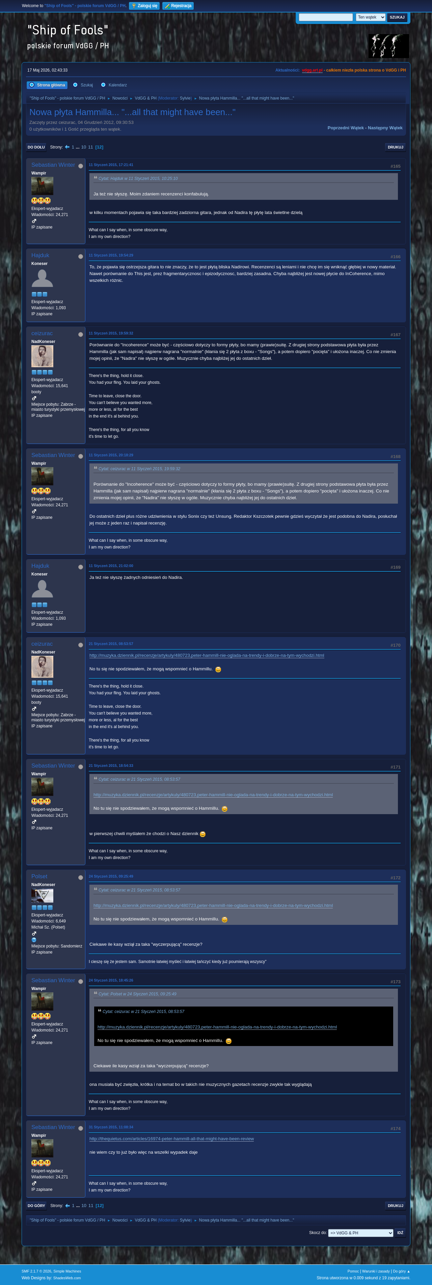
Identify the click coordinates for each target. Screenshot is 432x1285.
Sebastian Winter (53, 165)
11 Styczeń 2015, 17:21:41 (111, 165)
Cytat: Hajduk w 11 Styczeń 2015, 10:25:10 (138, 178)
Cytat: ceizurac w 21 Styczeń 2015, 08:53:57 (139, 779)
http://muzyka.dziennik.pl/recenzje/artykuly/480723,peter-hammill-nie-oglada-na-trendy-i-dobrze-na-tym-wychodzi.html (206, 655)
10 (83, 147)
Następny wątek (385, 127)
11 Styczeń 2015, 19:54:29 (111, 255)
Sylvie (185, 98)
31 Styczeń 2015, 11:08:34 (111, 1127)
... (78, 147)
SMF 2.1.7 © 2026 (36, 1271)
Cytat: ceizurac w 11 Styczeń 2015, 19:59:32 (139, 468)
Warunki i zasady (376, 1271)
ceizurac (42, 333)
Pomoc (353, 1271)
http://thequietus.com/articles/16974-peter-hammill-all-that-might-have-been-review (171, 1138)
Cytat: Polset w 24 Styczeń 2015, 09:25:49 (138, 994)
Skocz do (317, 1232)
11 (90, 147)
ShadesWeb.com (67, 1278)
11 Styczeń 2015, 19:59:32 (111, 333)
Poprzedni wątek (346, 127)
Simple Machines (67, 1271)
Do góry (36, 1206)
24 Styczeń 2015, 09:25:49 (111, 876)
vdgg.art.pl (312, 70)
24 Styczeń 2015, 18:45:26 (111, 980)
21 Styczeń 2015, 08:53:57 (111, 644)
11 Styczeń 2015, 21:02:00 (111, 566)
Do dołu (36, 147)
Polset (39, 876)
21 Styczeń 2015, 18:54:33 (111, 766)
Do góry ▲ (401, 1271)
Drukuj (395, 147)
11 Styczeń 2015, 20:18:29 (111, 455)
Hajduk (40, 255)
